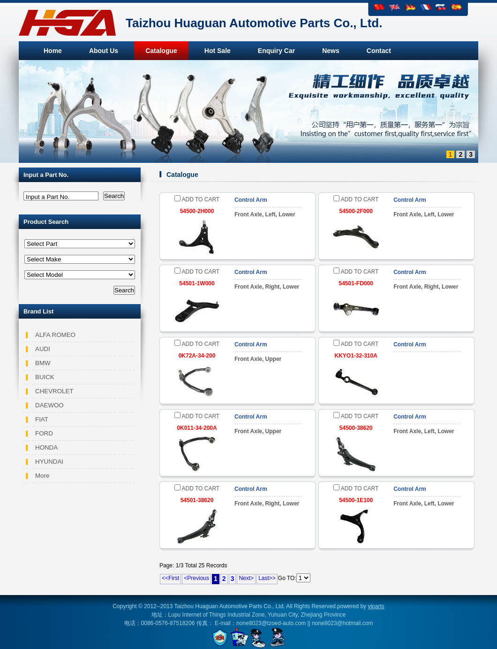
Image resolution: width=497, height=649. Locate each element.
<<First (170, 578)
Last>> (267, 578)
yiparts (376, 606)
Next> (246, 578)
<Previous (196, 578)
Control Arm (250, 200)
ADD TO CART (196, 199)
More (42, 475)
